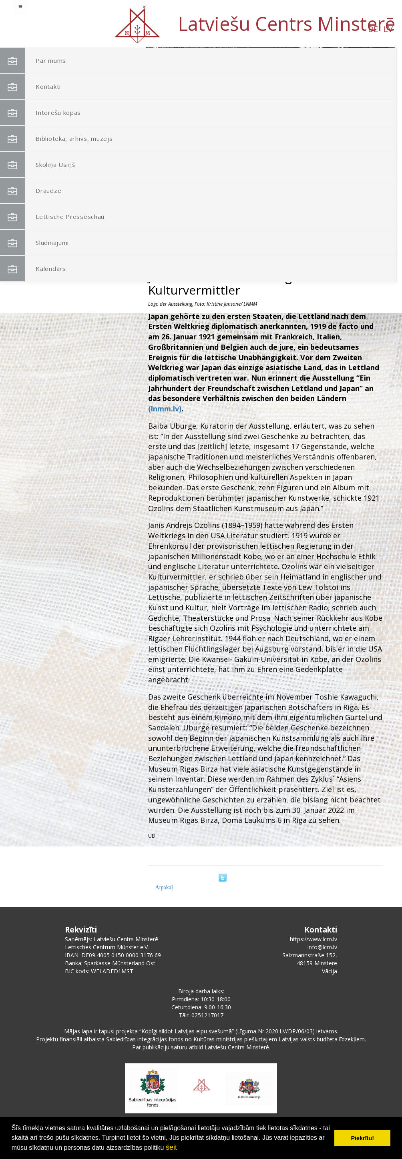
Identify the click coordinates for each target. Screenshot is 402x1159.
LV (79, 29)
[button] (371, 99)
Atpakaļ (164, 887)
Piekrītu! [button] (362, 1138)
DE (64, 29)
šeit (171, 1147)
